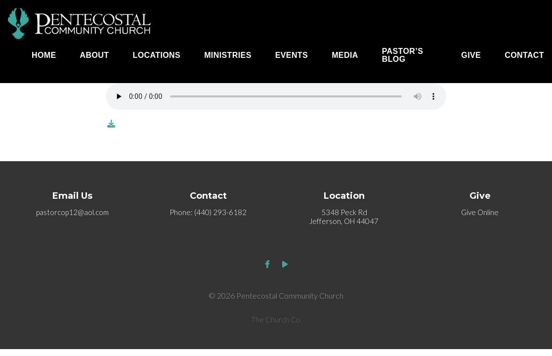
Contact (524, 55)
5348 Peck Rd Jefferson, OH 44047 (344, 216)
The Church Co (275, 319)
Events (291, 55)
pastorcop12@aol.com (72, 212)
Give (471, 55)
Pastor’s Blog (403, 55)
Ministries (228, 55)
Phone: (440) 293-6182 (208, 212)
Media (345, 55)
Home (44, 55)
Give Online (480, 212)
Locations (157, 55)
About (94, 55)
